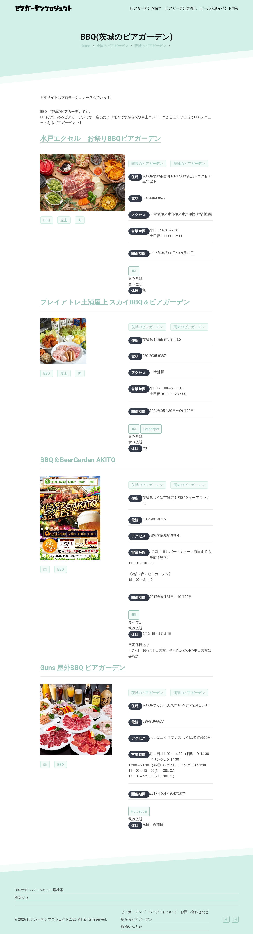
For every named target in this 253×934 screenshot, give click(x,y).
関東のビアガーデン (147, 163)
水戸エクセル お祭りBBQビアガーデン (100, 138)
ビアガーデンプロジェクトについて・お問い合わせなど (165, 912)
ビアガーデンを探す (145, 8)
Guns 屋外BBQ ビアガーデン (82, 668)
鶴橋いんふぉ (131, 926)
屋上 (63, 220)
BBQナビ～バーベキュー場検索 (39, 890)
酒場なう (22, 897)
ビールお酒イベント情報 (219, 8)
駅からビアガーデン (137, 919)
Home (85, 46)
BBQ (46, 220)
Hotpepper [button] (151, 429)
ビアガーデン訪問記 (181, 8)
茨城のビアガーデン (150, 46)
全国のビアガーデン (112, 46)
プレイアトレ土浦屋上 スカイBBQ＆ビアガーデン (115, 302)
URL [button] (134, 271)
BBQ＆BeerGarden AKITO (77, 460)
